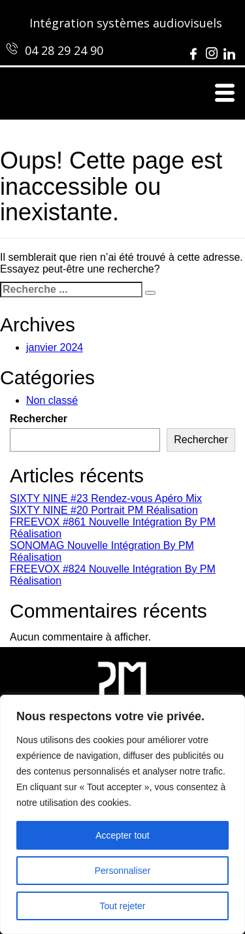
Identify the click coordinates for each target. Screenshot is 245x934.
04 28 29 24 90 (64, 50)
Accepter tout (122, 835)
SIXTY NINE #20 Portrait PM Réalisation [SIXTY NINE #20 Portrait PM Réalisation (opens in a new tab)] (104, 510)
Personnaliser (123, 870)
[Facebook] (193, 50)
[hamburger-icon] (223, 93)
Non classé (52, 400)
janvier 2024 (54, 347)
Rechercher (38, 418)
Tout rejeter (122, 906)
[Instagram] (212, 50)
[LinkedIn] (229, 50)
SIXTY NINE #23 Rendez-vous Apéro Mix (106, 498)
